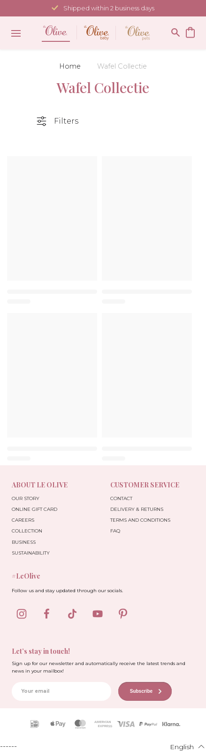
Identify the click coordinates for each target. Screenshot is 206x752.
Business (24, 542)
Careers (23, 520)
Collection (27, 531)
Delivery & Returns (136, 509)
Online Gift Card (34, 509)
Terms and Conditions (140, 520)
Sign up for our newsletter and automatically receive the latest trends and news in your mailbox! (98, 667)
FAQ (115, 531)
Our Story (25, 498)
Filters (66, 121)
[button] (181, 746)
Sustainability (31, 553)
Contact (121, 498)
